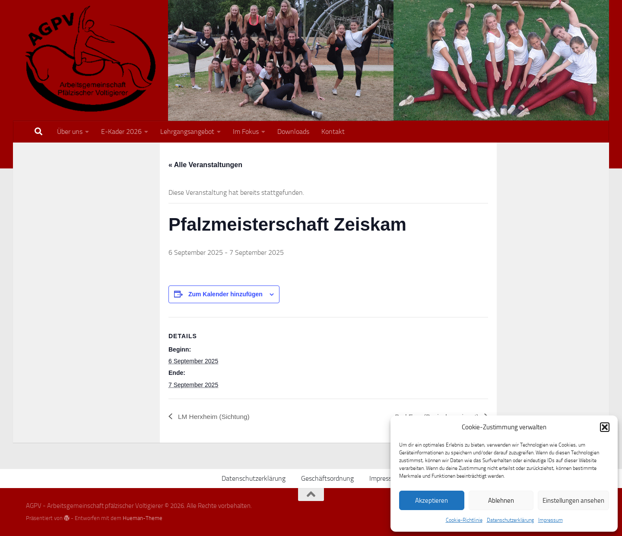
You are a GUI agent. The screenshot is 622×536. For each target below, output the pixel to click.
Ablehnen (501, 500)
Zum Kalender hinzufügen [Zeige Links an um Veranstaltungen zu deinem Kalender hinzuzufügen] (225, 294)
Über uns (70, 131)
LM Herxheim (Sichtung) (215, 416)
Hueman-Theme (142, 518)
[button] (604, 427)
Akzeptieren (431, 500)
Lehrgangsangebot (187, 131)
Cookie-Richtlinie (464, 520)
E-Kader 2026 (121, 131)
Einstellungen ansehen (573, 500)
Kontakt (333, 131)
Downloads (293, 131)
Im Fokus (246, 131)
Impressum (550, 520)
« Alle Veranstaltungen (205, 164)
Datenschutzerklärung (510, 520)
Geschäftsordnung (327, 478)
